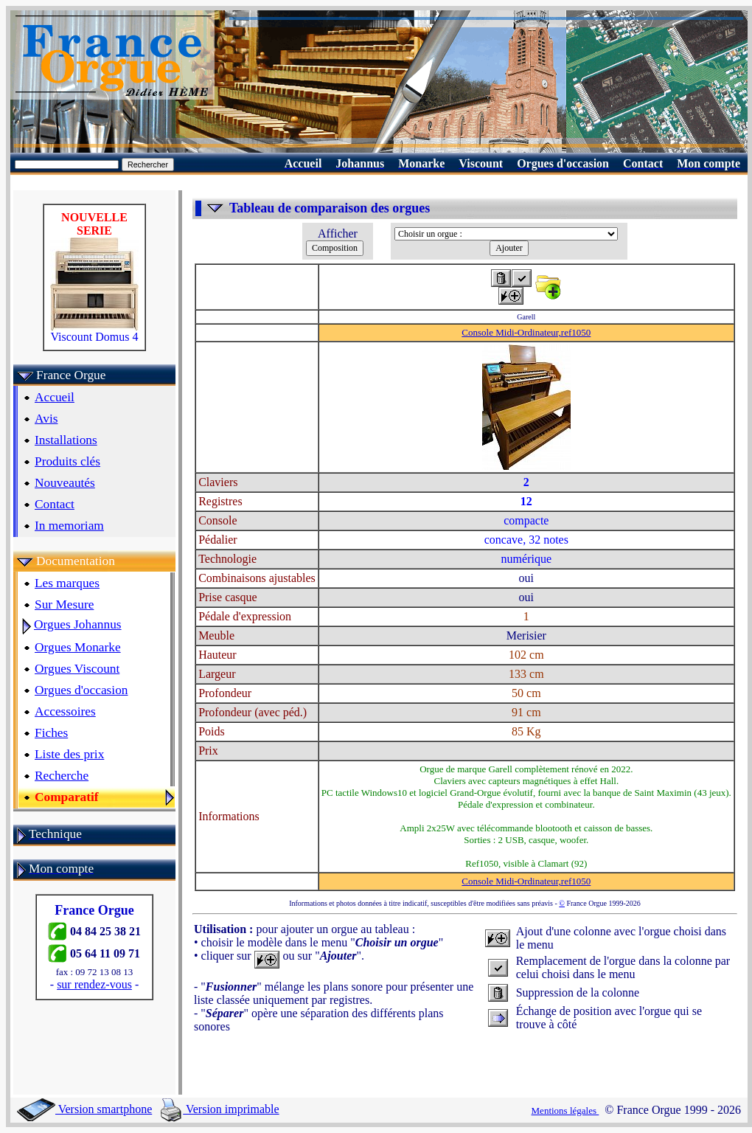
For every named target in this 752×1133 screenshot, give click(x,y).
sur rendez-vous (94, 984)
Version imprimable (220, 1109)
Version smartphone (84, 1109)
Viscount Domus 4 (94, 331)
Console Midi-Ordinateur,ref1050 (526, 332)
